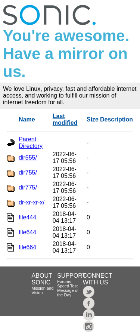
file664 (27, 247)
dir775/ (28, 187)
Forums (64, 281)
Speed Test (67, 286)
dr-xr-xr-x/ (31, 202)
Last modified (65, 119)
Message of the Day (67, 292)
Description (116, 119)
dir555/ (28, 157)
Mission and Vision (43, 290)
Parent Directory (31, 142)
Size (93, 119)
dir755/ (28, 172)
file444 (27, 217)
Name (27, 119)
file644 (27, 232)
